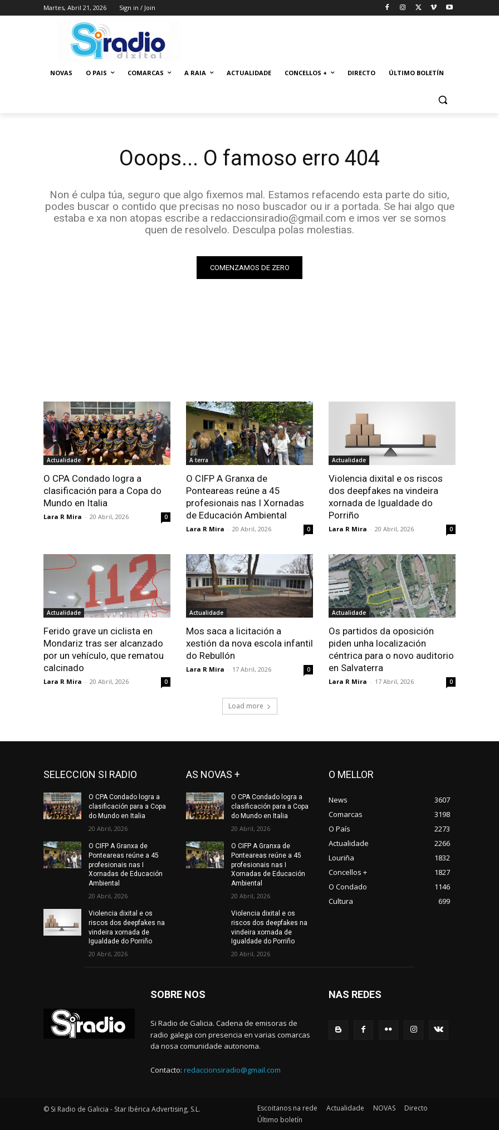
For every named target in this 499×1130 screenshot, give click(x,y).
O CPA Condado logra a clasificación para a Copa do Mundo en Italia (102, 490)
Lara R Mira (62, 516)
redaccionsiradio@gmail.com (232, 1069)
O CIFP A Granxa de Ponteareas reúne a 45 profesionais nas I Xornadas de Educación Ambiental (245, 497)
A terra (198, 460)
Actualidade (64, 460)
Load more (249, 706)
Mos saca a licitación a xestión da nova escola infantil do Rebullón (249, 643)
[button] (442, 100)
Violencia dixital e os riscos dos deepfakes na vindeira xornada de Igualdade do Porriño (386, 497)
